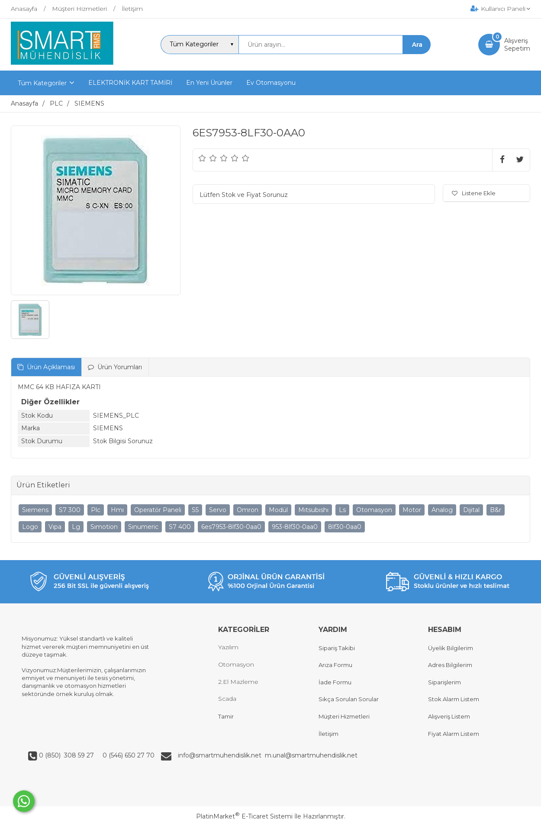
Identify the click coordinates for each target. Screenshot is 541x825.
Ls (342, 510)
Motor (412, 510)
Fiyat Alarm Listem (453, 733)
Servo (217, 510)
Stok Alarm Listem (453, 699)
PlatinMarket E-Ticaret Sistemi (244, 816)
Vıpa (54, 527)
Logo (30, 527)
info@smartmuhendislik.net (221, 755)
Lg (76, 527)
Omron (247, 510)
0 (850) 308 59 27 (67, 755)
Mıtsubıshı (313, 510)
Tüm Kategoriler (42, 83)
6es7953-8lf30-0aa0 (231, 527)
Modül (278, 510)
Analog (442, 510)
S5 (195, 510)
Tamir (226, 716)
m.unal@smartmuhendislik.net (311, 755)
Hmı (117, 510)
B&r (495, 510)
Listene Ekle (474, 193)
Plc (95, 510)
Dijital (471, 510)
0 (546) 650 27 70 (128, 755)
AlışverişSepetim (517, 44)
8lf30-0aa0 (344, 527)
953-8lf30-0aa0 (295, 527)
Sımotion (104, 527)
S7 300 (70, 510)
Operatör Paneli (157, 510)
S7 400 (180, 527)
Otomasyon (374, 510)
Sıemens (35, 510)
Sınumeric (143, 527)
